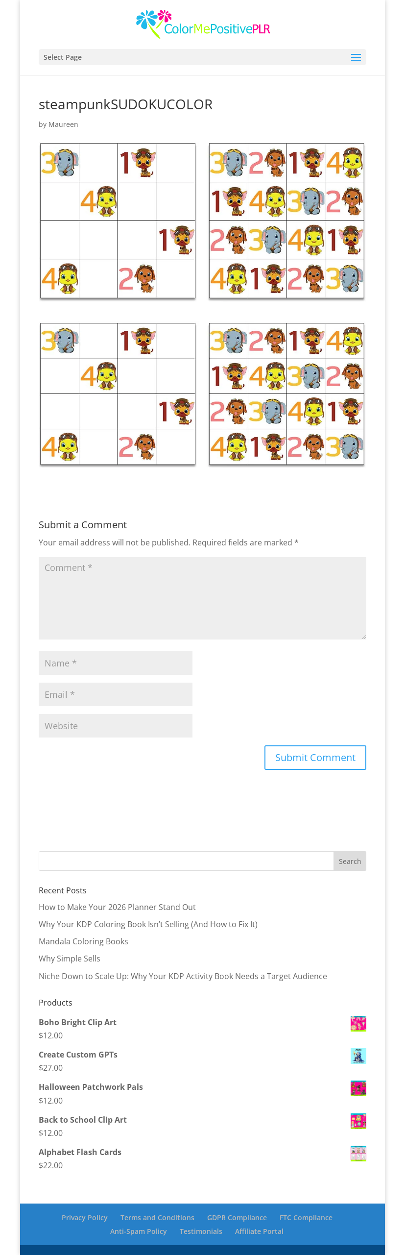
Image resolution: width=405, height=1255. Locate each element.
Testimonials (201, 1231)
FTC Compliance (306, 1217)
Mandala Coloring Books (83, 941)
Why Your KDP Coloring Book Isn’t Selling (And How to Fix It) (148, 924)
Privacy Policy (85, 1217)
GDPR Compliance (237, 1217)
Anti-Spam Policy (138, 1231)
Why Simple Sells (69, 958)
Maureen (63, 124)
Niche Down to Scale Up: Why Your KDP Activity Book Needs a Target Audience (183, 976)
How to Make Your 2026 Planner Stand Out (117, 907)
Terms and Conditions (157, 1217)
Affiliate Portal (259, 1231)
